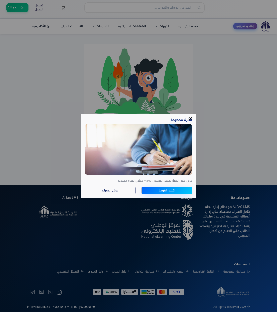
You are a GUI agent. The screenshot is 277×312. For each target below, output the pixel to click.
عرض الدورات (110, 190)
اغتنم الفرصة (167, 190)
